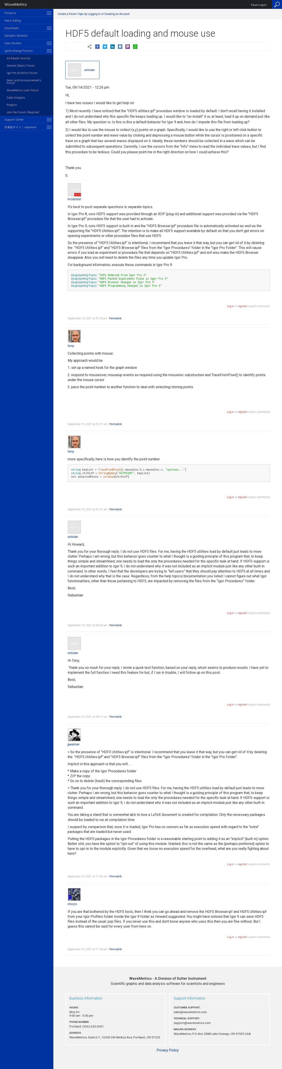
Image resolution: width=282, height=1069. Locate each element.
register (242, 306)
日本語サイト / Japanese (20, 127)
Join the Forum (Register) (23, 112)
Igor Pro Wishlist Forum (22, 73)
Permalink (115, 318)
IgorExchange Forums (18, 50)
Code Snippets (16, 97)
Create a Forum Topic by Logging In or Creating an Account (94, 14)
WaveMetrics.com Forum (23, 90)
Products (10, 13)
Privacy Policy (168, 1050)
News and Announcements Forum (24, 82)
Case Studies (12, 43)
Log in (230, 306)
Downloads (11, 28)
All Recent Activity (18, 58)
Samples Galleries (16, 35)
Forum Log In (258, 5)
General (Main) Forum (21, 65)
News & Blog (12, 20)
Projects (12, 105)
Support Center (14, 119)
